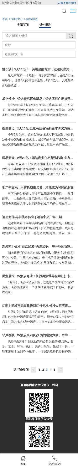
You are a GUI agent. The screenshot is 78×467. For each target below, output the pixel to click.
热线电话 (55, 461)
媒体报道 (45, 24)
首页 (5, 19)
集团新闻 (23, 24)
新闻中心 (17, 19)
